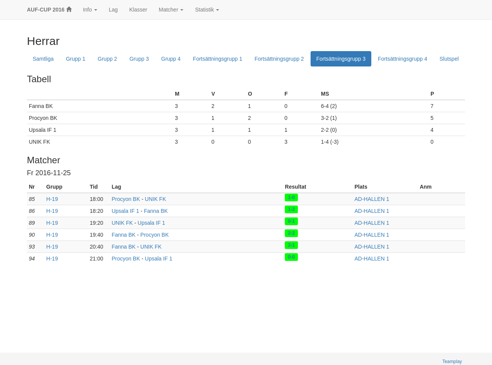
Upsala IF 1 (125, 211)
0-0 (291, 257)
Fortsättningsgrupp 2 (279, 59)
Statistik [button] (207, 10)
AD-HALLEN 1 (371, 199)
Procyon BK (125, 199)
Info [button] (90, 10)
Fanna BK (156, 211)
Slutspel (449, 59)
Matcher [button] (171, 10)
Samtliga (43, 59)
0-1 (291, 221)
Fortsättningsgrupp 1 (217, 59)
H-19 (52, 199)
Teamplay (452, 361)
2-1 (291, 245)
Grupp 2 (107, 59)
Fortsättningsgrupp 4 (402, 59)
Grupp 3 (139, 59)
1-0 (291, 197)
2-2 (291, 233)
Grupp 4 (171, 59)
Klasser (138, 10)
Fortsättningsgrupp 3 (341, 59)
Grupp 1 (75, 59)
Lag (113, 10)
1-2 (291, 209)
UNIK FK (155, 199)
